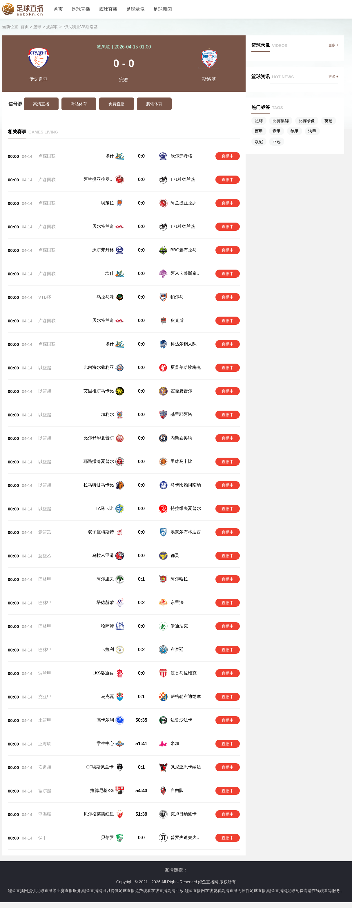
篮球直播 (108, 9)
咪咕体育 (79, 104)
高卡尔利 (105, 703)
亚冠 (277, 141)
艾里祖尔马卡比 (99, 390)
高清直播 (41, 104)
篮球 (37, 26)
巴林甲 (44, 579)
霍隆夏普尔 (181, 390)
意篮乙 (44, 532)
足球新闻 (162, 9)
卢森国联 (47, 156)
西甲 (259, 131)
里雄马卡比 (181, 461)
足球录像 (135, 9)
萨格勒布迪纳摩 (185, 683)
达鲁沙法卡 (181, 703)
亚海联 (44, 724)
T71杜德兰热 (182, 179)
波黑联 (52, 26)
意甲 (277, 131)
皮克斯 (177, 320)
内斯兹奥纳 (181, 437)
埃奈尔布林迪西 (185, 531)
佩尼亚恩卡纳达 (185, 745)
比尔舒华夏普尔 (99, 437)
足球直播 (81, 9)
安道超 (44, 745)
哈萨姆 (107, 621)
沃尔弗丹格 (181, 155)
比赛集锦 (281, 120)
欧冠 (259, 141)
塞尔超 (44, 765)
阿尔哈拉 (178, 578)
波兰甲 (44, 662)
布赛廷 (176, 642)
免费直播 (116, 104)
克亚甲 (44, 683)
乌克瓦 (107, 683)
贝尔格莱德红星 (99, 786)
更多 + (333, 45)
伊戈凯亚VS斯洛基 (81, 26)
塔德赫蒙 (105, 600)
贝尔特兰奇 (103, 226)
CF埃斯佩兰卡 (100, 745)
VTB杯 (44, 297)
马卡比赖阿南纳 (185, 484)
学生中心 (105, 724)
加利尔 (107, 414)
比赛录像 (307, 120)
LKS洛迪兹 (103, 662)
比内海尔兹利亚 (99, 367)
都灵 (174, 555)
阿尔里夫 (105, 578)
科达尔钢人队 (183, 343)
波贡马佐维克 (183, 662)
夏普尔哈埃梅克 (185, 367)
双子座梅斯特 (101, 531)
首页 (58, 9)
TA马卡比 (104, 508)
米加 (174, 724)
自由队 (176, 765)
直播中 (228, 156)
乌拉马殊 (105, 296)
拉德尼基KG (102, 765)
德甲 (295, 131)
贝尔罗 (107, 806)
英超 (328, 120)
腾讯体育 (154, 104)
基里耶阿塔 (181, 414)
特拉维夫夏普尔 (185, 508)
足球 (259, 120)
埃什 (109, 155)
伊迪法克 (178, 621)
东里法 (176, 600)
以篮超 (44, 367)
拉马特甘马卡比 (99, 484)
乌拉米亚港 (103, 555)
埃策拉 (107, 202)
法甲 (312, 131)
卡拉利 (107, 642)
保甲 (42, 807)
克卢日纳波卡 (183, 786)
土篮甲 (44, 704)
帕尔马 (177, 296)
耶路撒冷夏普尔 (99, 461)
